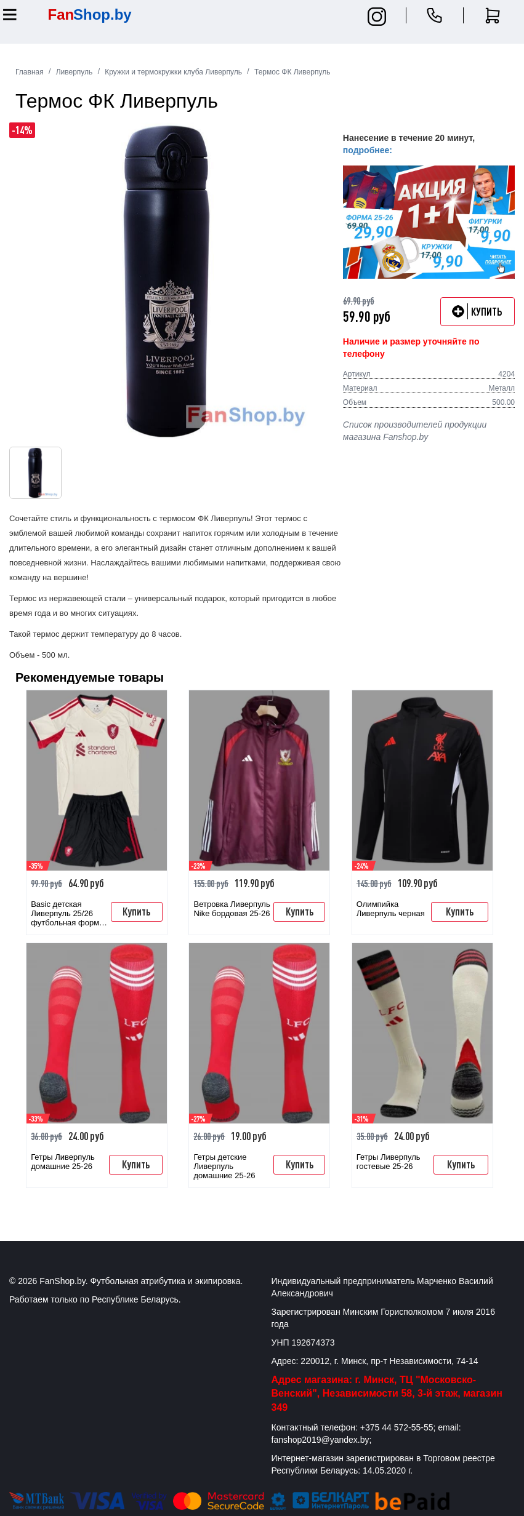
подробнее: (367, 150)
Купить (136, 911)
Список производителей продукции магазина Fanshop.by (414, 431)
